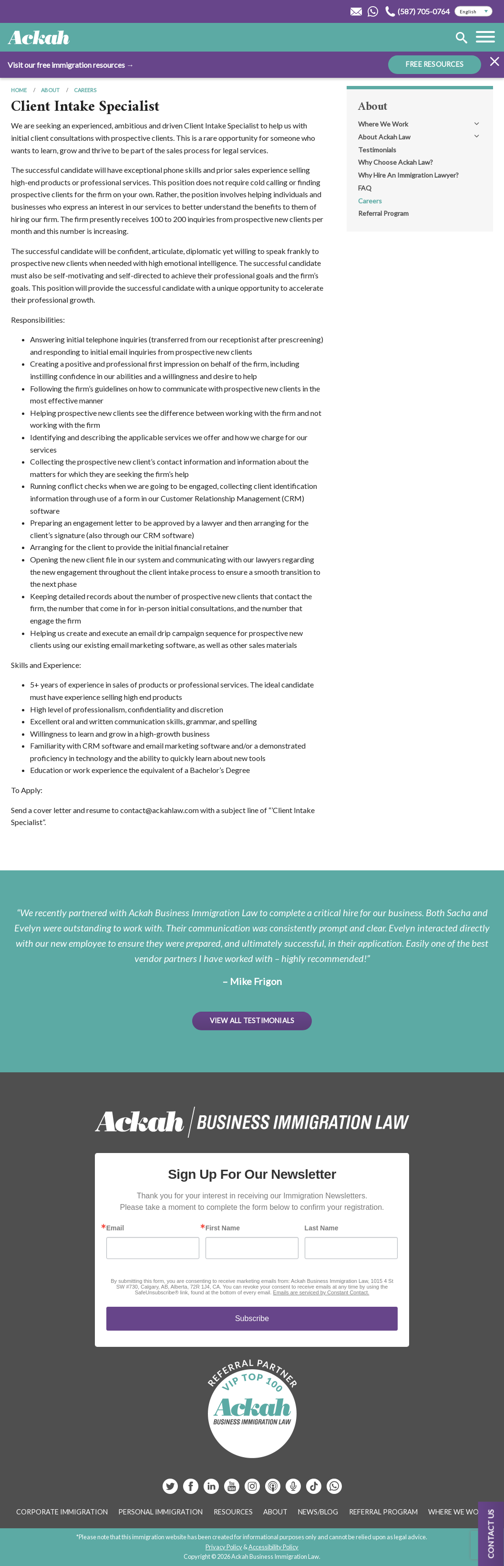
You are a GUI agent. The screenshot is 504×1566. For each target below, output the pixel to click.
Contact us (490, 1533)
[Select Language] (473, 11)
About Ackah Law (384, 137)
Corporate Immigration (62, 1512)
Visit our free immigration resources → (71, 64)
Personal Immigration (160, 1512)
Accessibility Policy (273, 1547)
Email (115, 1228)
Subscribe (252, 1318)
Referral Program (383, 213)
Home (19, 90)
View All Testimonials (252, 1020)
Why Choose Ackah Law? (395, 162)
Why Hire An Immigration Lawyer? (408, 175)
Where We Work (383, 124)
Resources (233, 1512)
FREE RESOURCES (434, 64)
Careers (85, 90)
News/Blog (318, 1512)
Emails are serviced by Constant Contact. (321, 1292)
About (50, 90)
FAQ (364, 188)
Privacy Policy (224, 1547)
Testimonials (377, 150)
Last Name (322, 1228)
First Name (223, 1228)
